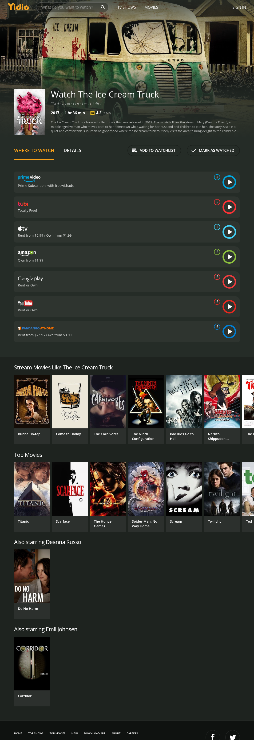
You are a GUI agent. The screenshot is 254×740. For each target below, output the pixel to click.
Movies (151, 7)
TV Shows (126, 7)
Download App (94, 733)
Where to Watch (34, 150)
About (115, 733)
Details (72, 150)
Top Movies (57, 733)
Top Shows (36, 733)
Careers (132, 733)
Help (74, 733)
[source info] (216, 177)
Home (18, 733)
